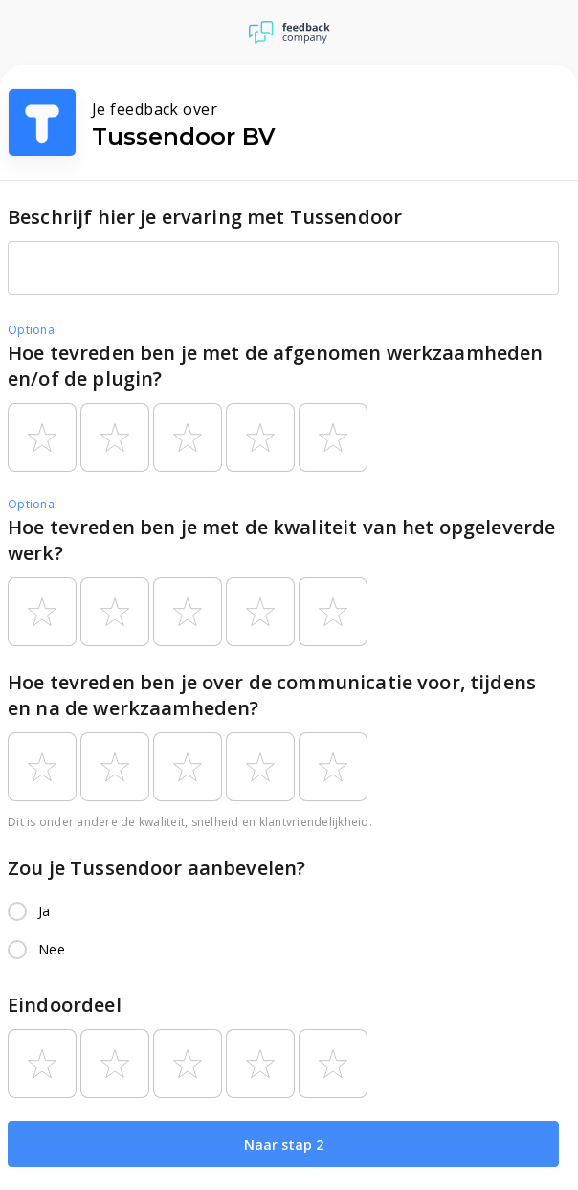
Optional (32, 330)
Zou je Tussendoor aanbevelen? (156, 868)
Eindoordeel (65, 1005)
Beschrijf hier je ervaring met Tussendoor (205, 217)
